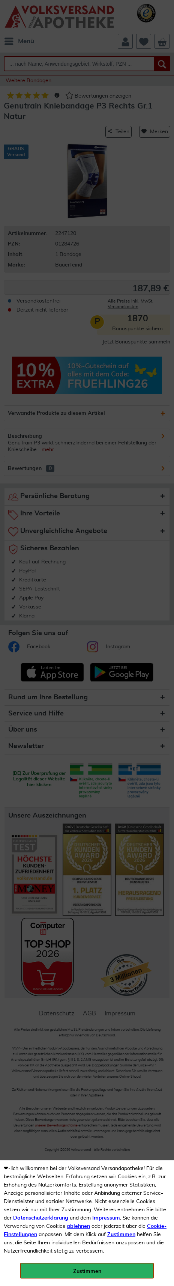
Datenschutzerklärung (40, 1218)
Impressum (106, 1218)
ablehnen (78, 1226)
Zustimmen (121, 1234)
